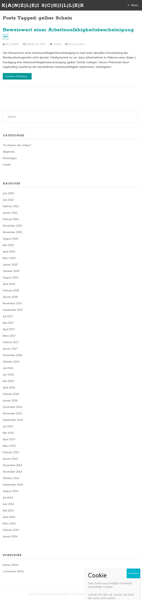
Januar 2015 (10, 458)
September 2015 (13, 420)
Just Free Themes (101, 594)
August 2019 (10, 277)
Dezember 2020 (12, 225)
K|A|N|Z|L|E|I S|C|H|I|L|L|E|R (43, 5)
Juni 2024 (8, 193)
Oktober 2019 (11, 271)
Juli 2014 (8, 497)
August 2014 (10, 491)
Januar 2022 (10, 212)
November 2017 (12, 303)
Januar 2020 (10, 264)
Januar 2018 (10, 297)
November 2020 (12, 232)
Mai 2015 (8, 432)
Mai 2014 (8, 510)
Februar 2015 (11, 452)
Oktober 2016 (11, 361)
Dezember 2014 (12, 465)
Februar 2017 (11, 342)
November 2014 (12, 471)
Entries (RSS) (10, 565)
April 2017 (9, 329)
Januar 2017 (10, 348)
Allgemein (9, 151)
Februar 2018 (11, 290)
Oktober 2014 (11, 478)
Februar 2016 (11, 394)
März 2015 (9, 445)
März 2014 (9, 523)
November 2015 (12, 413)
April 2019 (9, 284)
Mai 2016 (8, 381)
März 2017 (9, 335)
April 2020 (9, 251)
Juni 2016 (8, 374)
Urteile (57, 44)
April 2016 (9, 387)
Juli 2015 (8, 426)
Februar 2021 (11, 219)
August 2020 (10, 238)
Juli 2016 (8, 368)
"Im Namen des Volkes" (17, 145)
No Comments (76, 44)
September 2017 (13, 309)
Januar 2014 (10, 536)
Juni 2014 (8, 504)
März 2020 (9, 258)
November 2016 (12, 355)
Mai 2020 (8, 245)
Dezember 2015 (12, 407)
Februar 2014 (11, 530)
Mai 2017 (8, 322)
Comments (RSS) (13, 571)
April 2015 (9, 439)
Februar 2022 (11, 206)
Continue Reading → (17, 76)
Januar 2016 (10, 400)
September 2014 (13, 484)
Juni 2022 (8, 199)
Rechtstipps (10, 158)
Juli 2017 (8, 316)
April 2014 (9, 517)
